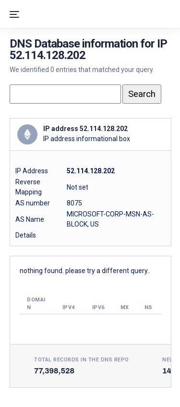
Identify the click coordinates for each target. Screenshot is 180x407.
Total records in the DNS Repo (81, 360)
